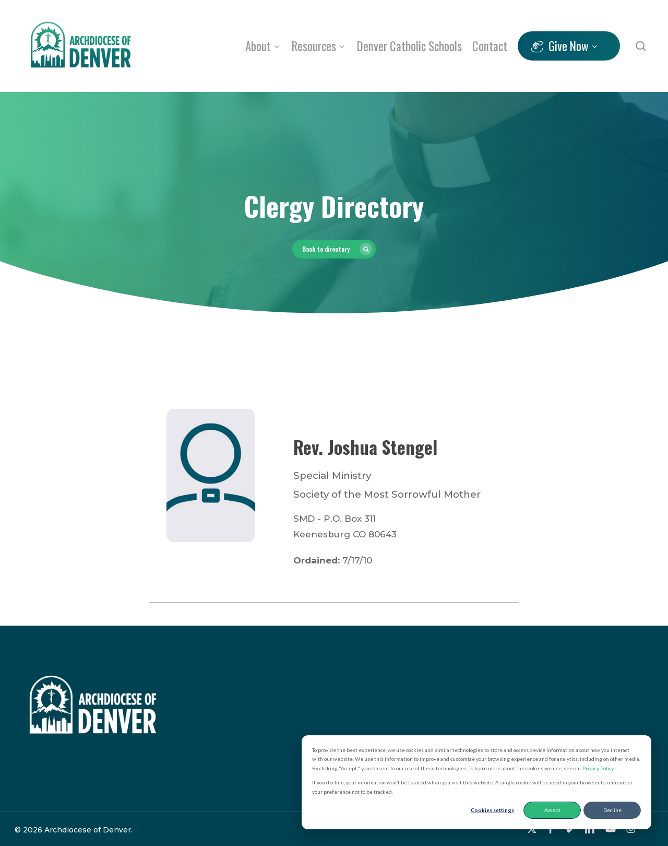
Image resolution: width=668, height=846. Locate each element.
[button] (334, 249)
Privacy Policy (597, 768)
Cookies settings (492, 810)
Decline (612, 810)
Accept (552, 810)
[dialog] (476, 782)
